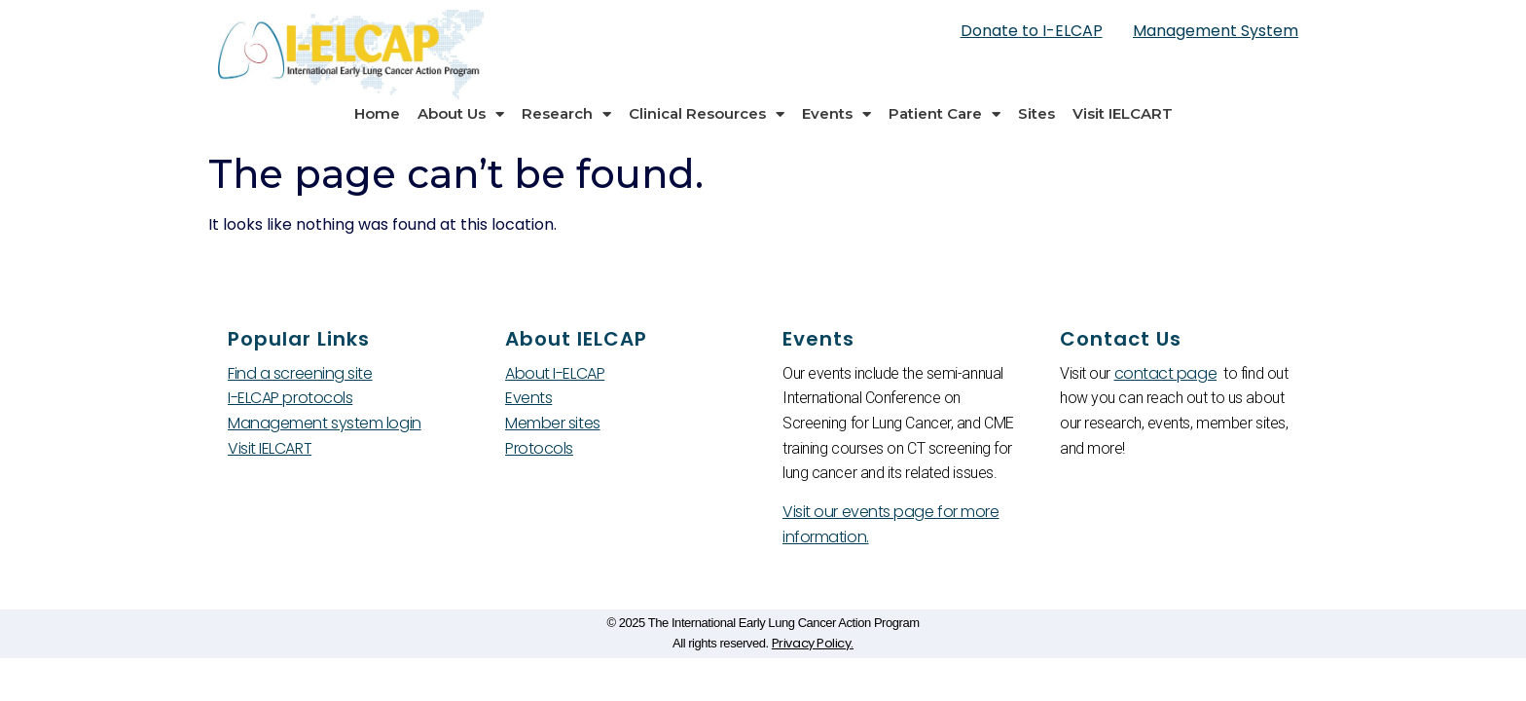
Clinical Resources (706, 114)
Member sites (552, 423)
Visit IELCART (1122, 113)
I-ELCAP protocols (290, 398)
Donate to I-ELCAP (1032, 30)
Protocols (539, 448)
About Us (461, 114)
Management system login (324, 423)
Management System (1215, 30)
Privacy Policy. (813, 643)
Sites (1036, 113)
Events (836, 114)
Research (566, 114)
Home (377, 113)
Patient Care (944, 114)
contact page (1165, 373)
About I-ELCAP (554, 373)
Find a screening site (300, 373)
